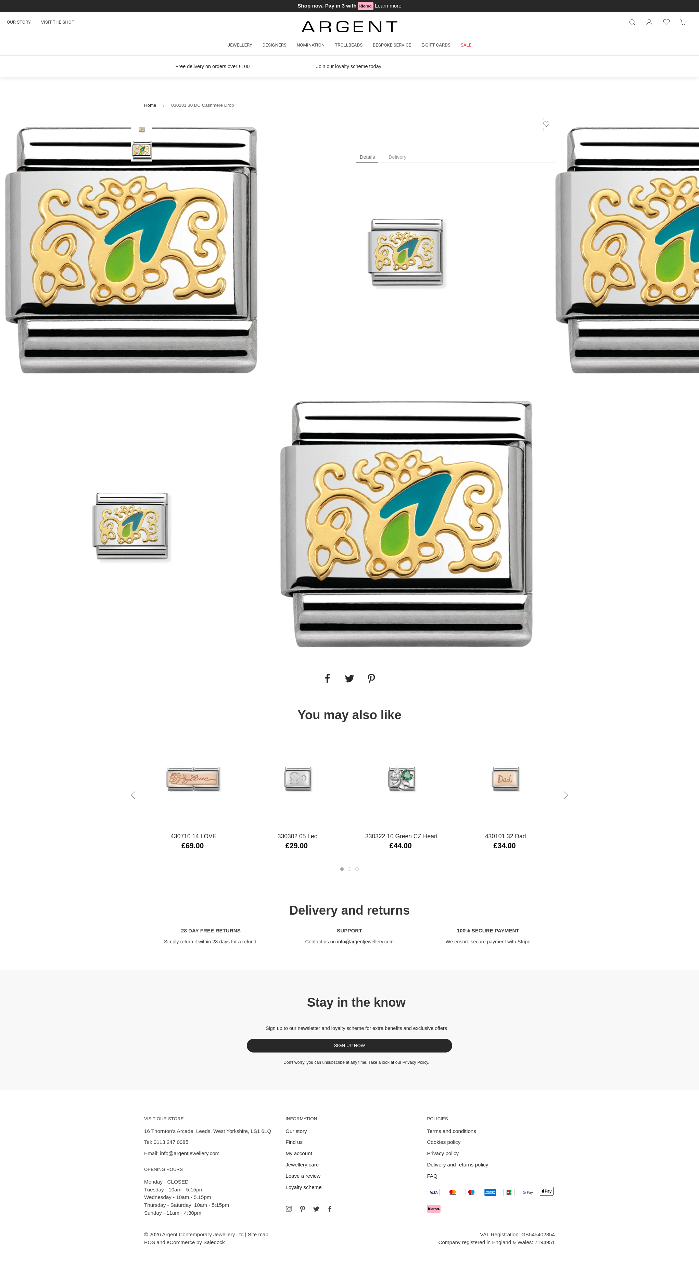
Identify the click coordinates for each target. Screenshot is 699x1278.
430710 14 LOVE (193, 836)
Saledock (214, 1242)
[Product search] (632, 22)
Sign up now (349, 1045)
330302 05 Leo (298, 836)
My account (298, 1153)
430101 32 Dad (505, 836)
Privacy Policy (415, 1062)
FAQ (432, 1176)
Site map (258, 1234)
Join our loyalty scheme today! (349, 66)
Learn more (388, 6)
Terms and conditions (451, 1131)
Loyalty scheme (303, 1187)
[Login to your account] (649, 22)
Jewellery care (302, 1164)
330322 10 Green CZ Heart (401, 836)
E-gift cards (435, 45)
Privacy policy (443, 1153)
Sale (466, 45)
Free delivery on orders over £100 (213, 66)
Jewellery (240, 45)
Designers (275, 45)
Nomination (311, 45)
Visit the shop (57, 22)
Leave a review (302, 1176)
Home (150, 105)
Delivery (397, 157)
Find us (294, 1142)
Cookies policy (443, 1142)
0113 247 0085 (171, 1142)
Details (367, 157)
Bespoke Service (392, 45)
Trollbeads (349, 45)
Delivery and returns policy (457, 1164)
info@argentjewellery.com (365, 941)
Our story (19, 22)
